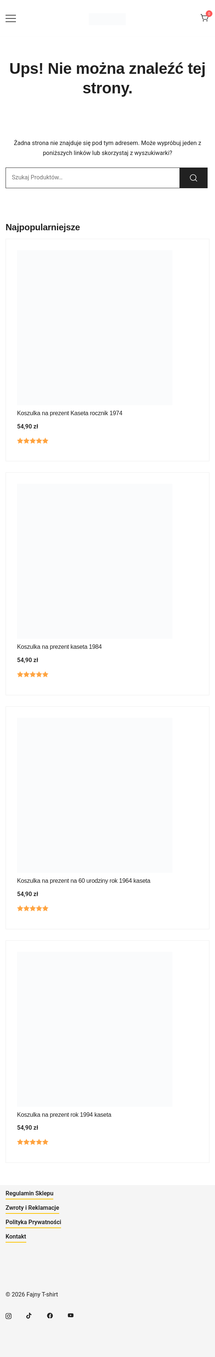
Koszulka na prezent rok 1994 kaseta (64, 1115)
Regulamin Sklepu (29, 1193)
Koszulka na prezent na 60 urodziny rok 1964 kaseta (83, 881)
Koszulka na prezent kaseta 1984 (59, 647)
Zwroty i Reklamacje (32, 1207)
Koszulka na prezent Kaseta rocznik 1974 (69, 413)
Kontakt (16, 1236)
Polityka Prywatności (33, 1222)
